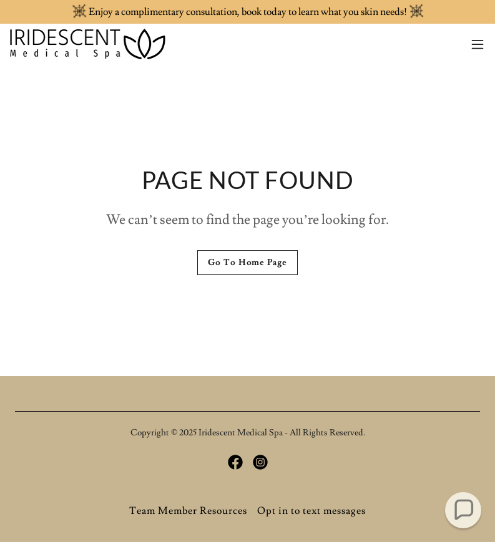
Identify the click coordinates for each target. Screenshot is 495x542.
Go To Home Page (247, 262)
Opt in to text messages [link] (311, 511)
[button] (477, 44)
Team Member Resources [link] (188, 511)
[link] (87, 44)
